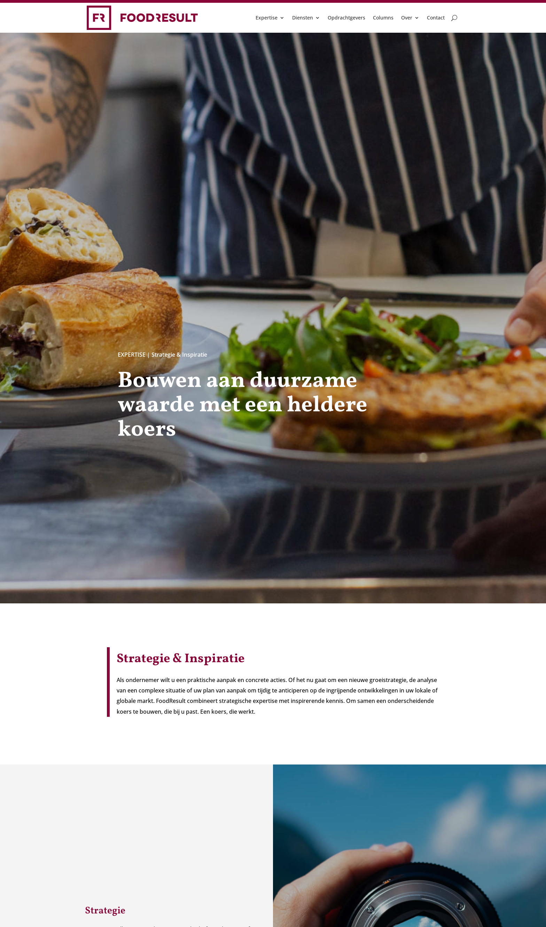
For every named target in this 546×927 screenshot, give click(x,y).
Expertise (267, 17)
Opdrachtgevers (346, 17)
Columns (383, 17)
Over (406, 17)
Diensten (302, 17)
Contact (436, 17)
